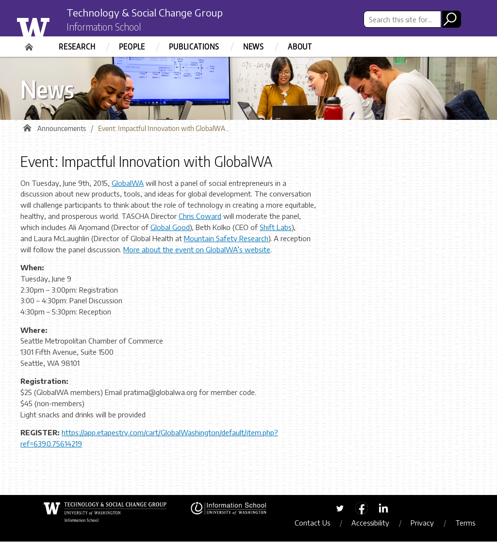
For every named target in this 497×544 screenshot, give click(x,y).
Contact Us (316, 525)
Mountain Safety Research (226, 240)
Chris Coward (200, 218)
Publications (194, 46)
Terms (470, 525)
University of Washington (52, 26)
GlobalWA (128, 185)
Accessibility (375, 525)
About (300, 46)
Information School (109, 28)
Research (77, 46)
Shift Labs (276, 229)
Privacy (426, 525)
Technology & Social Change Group (157, 13)
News (253, 46)
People (132, 46)
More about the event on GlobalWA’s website (196, 251)
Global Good (170, 229)
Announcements (61, 130)
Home (30, 43)
